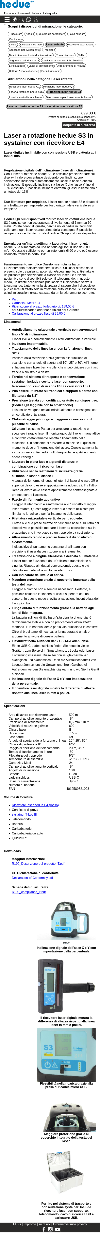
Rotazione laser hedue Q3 (58, 86)
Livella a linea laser (31, 44)
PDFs (17, 1224)
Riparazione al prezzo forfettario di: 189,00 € (43, 306)
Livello (13, 44)
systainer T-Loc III (24, 814)
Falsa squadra (77, 33)
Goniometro (16, 39)
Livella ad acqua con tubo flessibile (62, 60)
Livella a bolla (17, 65)
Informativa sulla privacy (70, 1224)
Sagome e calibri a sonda (24, 60)
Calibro (82, 55)
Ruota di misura (65, 55)
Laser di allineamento (41, 65)
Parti (15, 299)
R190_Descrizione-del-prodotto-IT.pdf (38, 863)
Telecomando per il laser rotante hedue (68, 97)
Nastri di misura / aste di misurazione (30, 55)
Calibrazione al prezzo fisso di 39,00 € (38, 313)
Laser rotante (55, 44)
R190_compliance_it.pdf (29, 892)
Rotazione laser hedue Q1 (24, 86)
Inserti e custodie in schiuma (25, 97)
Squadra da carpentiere (51, 33)
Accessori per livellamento (24, 49)
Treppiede (49, 49)
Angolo (30, 33)
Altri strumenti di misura (71, 65)
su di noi (45, 1224)
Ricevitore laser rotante (80, 44)
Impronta (30, 1224)
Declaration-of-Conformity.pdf (32, 877)
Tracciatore (15, 33)
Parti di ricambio (50, 71)
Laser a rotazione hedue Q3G (26, 91)
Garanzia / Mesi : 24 (26, 303)
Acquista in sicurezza (79, 125)
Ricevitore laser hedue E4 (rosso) (35, 805)
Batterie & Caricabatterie (23, 71)
